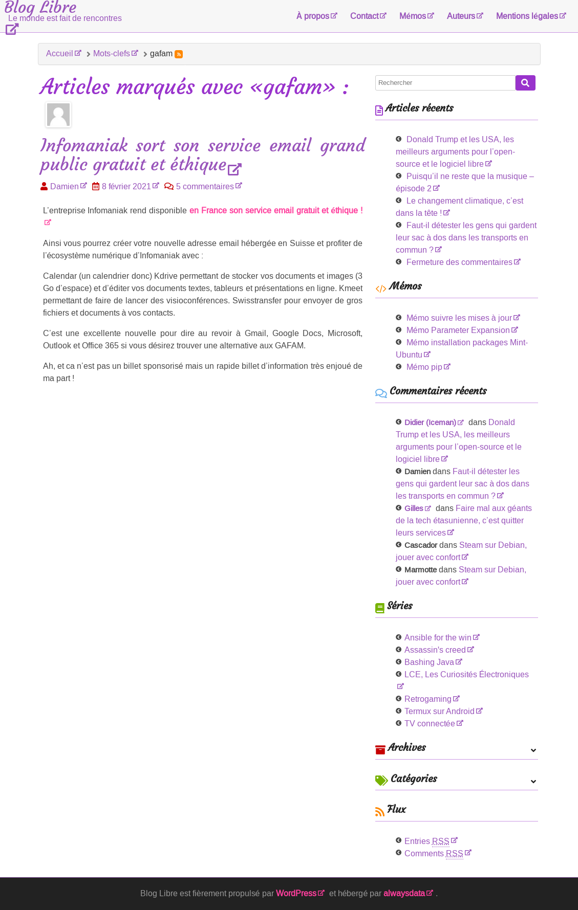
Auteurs (461, 16)
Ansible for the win (438, 637)
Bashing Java (429, 662)
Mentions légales (527, 16)
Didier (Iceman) (430, 422)
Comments (433, 853)
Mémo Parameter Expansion (458, 330)
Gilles (413, 508)
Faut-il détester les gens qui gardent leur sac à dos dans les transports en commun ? (466, 237)
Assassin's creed (435, 650)
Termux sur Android (439, 711)
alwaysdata (404, 893)
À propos (313, 16)
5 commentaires (205, 186)
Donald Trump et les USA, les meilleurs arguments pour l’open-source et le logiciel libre (455, 151)
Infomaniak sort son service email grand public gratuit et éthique (203, 155)
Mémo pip (424, 367)
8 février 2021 (127, 186)
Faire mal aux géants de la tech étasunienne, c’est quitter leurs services (464, 520)
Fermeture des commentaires (459, 262)
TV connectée (429, 723)
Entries (426, 841)
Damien (64, 186)
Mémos (412, 16)
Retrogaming (428, 699)
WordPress (296, 893)
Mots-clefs (111, 53)
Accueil (59, 53)
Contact (364, 16)
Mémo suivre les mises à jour (459, 318)
